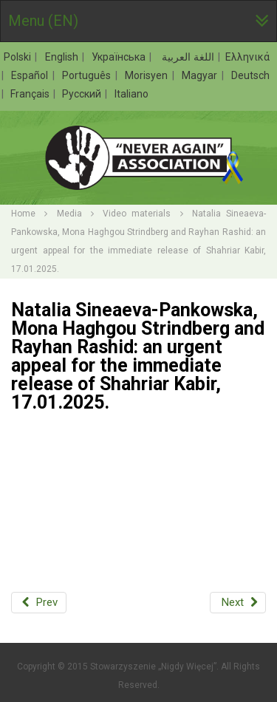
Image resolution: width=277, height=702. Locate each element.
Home (23, 213)
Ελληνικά (247, 57)
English (63, 57)
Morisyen (148, 75)
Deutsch (250, 75)
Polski (19, 57)
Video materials (137, 213)
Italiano (131, 94)
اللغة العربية (187, 57)
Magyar (201, 75)
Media (69, 213)
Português (88, 75)
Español (31, 75)
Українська (120, 57)
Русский (82, 94)
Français (31, 94)
